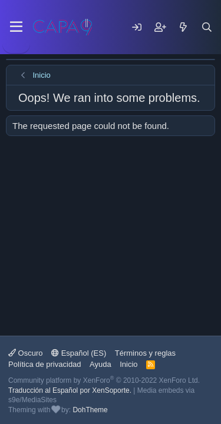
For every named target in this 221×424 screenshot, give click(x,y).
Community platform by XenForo (104, 380)
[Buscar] (207, 27)
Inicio (128, 364)
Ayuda (100, 364)
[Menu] (16, 27)
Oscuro (25, 353)
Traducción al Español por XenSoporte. (69, 390)
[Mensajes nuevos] (183, 27)
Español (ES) (78, 353)
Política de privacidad (44, 364)
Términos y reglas (145, 353)
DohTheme (89, 410)
